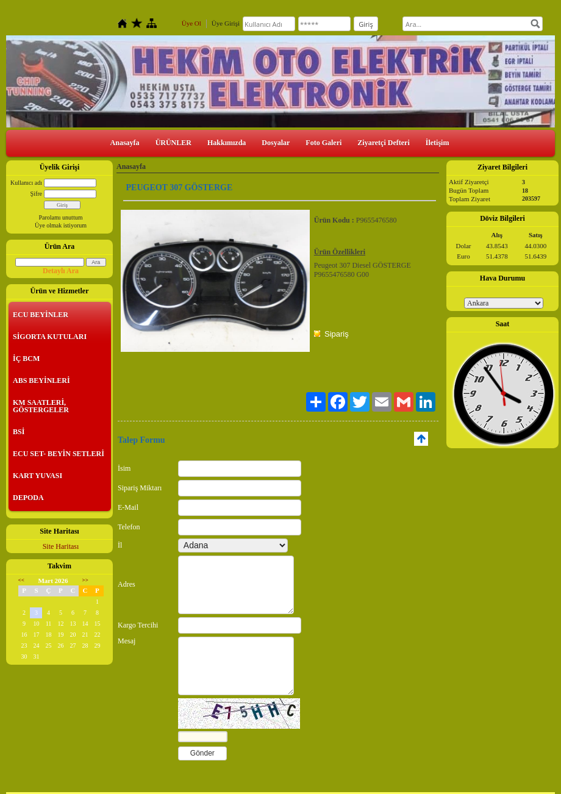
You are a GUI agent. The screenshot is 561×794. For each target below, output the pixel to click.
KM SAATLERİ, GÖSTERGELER (41, 406)
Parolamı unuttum (61, 217)
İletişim (437, 142)
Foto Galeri (323, 142)
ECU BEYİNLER (40, 314)
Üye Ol (191, 23)
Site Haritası (61, 546)
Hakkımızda (226, 142)
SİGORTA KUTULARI (50, 336)
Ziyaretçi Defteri (383, 142)
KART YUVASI (37, 475)
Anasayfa (125, 142)
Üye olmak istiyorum (61, 225)
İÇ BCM (26, 358)
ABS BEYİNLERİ (41, 380)
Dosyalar (276, 142)
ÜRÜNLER (173, 142)
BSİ (18, 431)
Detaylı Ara (61, 270)
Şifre (36, 193)
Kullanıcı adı (26, 182)
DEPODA (28, 497)
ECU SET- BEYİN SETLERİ (58, 453)
